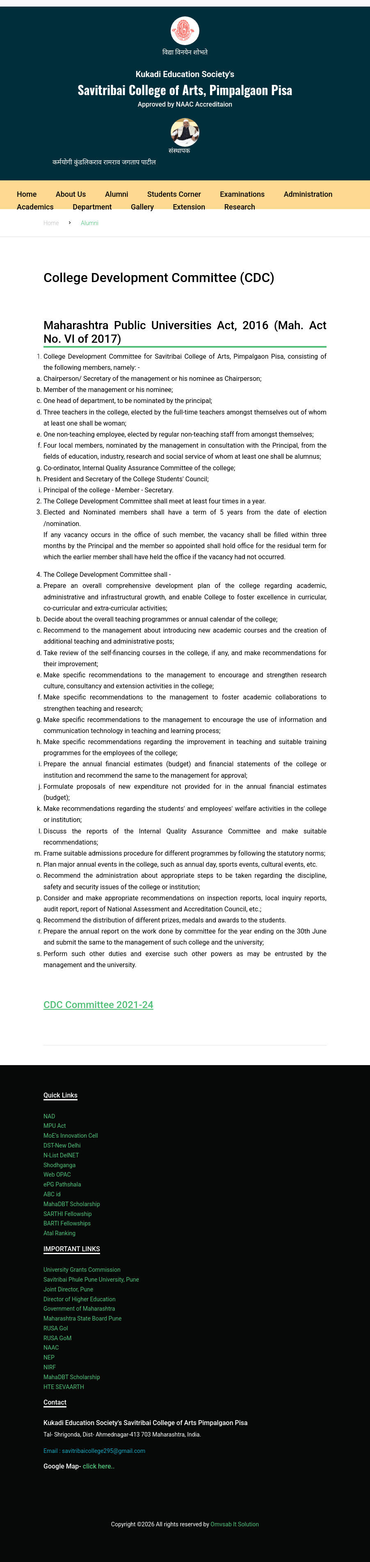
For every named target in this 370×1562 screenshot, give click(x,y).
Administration (308, 194)
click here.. (99, 1466)
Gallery (142, 207)
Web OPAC (57, 1174)
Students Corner (174, 194)
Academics (35, 207)
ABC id (52, 1194)
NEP (49, 1357)
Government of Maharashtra (79, 1308)
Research (239, 207)
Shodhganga (59, 1165)
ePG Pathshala (62, 1184)
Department (92, 207)
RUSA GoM (57, 1338)
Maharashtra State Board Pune (82, 1318)
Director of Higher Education (79, 1299)
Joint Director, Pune (68, 1289)
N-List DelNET (61, 1155)
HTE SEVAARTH (63, 1387)
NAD (49, 1116)
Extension (189, 207)
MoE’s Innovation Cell (70, 1135)
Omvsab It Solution (234, 1524)
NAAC (51, 1347)
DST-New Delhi (62, 1145)
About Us (71, 194)
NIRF (49, 1367)
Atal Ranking (59, 1233)
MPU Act (54, 1126)
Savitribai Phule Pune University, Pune (91, 1279)
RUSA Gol (55, 1328)
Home (27, 194)
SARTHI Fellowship (67, 1214)
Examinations (242, 194)
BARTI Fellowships (67, 1223)
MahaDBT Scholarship (71, 1204)
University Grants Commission (82, 1269)
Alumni (116, 194)
